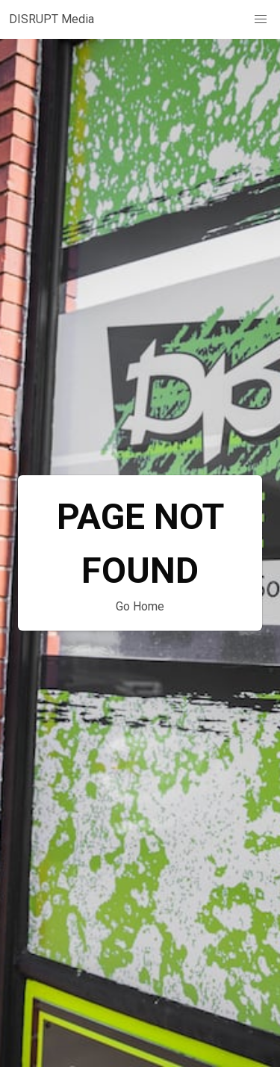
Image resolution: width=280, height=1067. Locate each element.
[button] (260, 19)
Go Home (140, 606)
